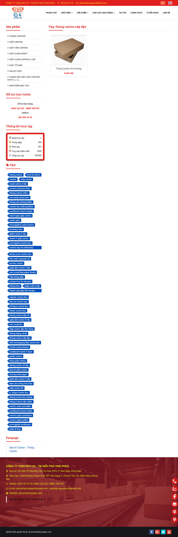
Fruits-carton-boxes (19, 347)
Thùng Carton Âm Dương (69, 68)
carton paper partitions (21, 415)
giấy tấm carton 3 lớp (20, 379)
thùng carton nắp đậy (20, 338)
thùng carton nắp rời (20, 315)
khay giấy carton (18, 361)
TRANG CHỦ (51, 13)
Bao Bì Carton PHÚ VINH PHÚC (28, 499)
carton (13, 179)
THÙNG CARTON (17, 36)
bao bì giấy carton (18, 370)
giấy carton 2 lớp (18, 234)
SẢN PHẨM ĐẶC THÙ (19, 85)
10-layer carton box (19, 306)
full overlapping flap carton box (25, 342)
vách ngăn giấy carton (20, 216)
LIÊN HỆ (166, 13)
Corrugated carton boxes (22, 225)
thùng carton (16, 175)
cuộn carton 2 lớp (18, 184)
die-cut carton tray (18, 301)
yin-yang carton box (19, 197)
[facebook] (174, 496)
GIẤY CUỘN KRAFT (19, 53)
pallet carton (16, 356)
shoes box (15, 286)
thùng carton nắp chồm (21, 402)
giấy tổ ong (15, 429)
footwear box (16, 229)
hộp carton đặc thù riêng (21, 329)
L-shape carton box (19, 393)
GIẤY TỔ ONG (16, 65)
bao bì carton (34, 175)
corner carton (16, 263)
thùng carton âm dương (21, 397)
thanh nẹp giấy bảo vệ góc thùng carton (22, 290)
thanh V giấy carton (19, 238)
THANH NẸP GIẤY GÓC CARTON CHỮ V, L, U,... (24, 78)
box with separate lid (20, 259)
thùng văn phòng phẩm (21, 202)
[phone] (174, 481)
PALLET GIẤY (16, 71)
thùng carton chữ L (19, 193)
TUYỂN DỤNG (153, 13)
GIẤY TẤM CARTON (19, 48)
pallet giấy (15, 220)
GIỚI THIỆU (67, 13)
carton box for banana (20, 281)
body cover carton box (20, 254)
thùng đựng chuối (18, 333)
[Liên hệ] (174, 512)
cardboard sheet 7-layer (21, 352)
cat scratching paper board (23, 272)
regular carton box (19, 297)
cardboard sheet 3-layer (21, 211)
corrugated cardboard (20, 424)
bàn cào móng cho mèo (21, 383)
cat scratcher (16, 324)
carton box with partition (21, 206)
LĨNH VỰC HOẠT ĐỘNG (103, 13)
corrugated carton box (20, 243)
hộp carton (26, 179)
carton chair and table (20, 406)
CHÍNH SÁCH (136, 13)
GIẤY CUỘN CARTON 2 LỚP (23, 59)
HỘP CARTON (16, 42)
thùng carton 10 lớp (19, 365)
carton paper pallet (19, 420)
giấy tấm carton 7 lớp (20, 268)
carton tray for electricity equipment (21, 247)
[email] (174, 504)
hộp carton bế (16, 388)
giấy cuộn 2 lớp (32, 286)
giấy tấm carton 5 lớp (20, 320)
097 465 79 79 (25, 117)
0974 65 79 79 (67, 3)
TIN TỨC (122, 13)
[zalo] (174, 489)
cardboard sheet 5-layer (21, 411)
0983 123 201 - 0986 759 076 (25, 108)
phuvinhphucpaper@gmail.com (93, 3)
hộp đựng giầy (17, 277)
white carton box (18, 311)
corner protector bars (20, 188)
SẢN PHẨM (82, 13)
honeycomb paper (18, 374)
